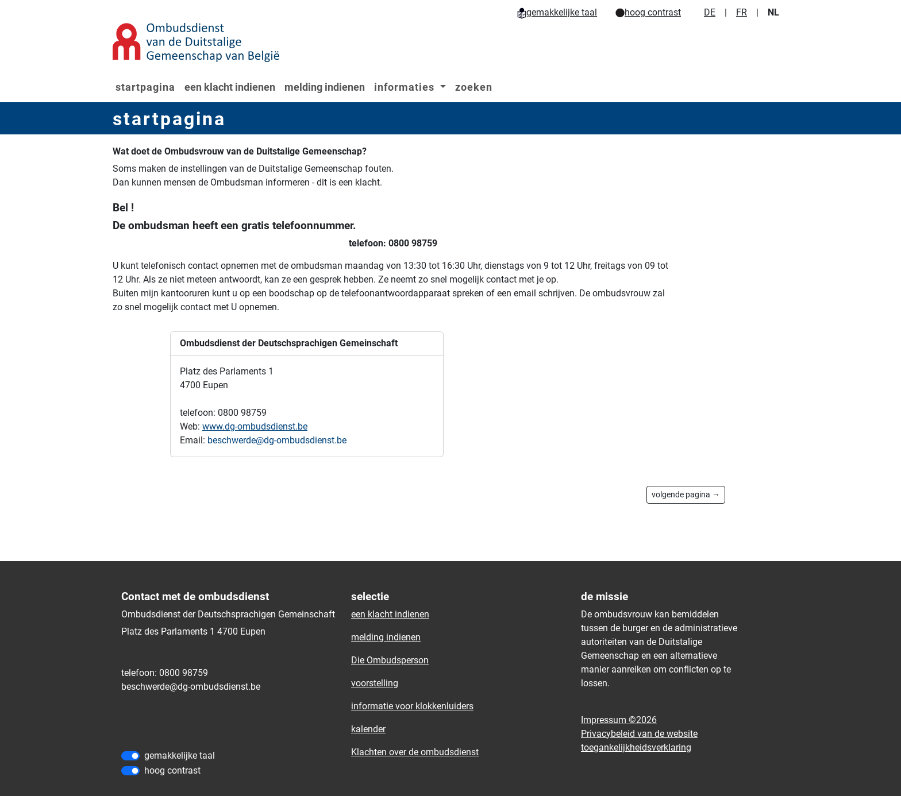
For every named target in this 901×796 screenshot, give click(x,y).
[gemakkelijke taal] (130, 755)
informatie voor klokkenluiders (412, 706)
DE (709, 12)
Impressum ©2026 (619, 719)
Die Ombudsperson (390, 660)
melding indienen (324, 87)
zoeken (473, 87)
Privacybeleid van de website (639, 733)
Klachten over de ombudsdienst (415, 752)
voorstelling (374, 683)
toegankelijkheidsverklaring (636, 747)
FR (741, 12)
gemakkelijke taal (557, 12)
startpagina (145, 87)
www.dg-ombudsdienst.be (254, 426)
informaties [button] (405, 87)
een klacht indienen (229, 87)
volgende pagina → (686, 494)
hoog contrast (648, 12)
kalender (368, 729)
